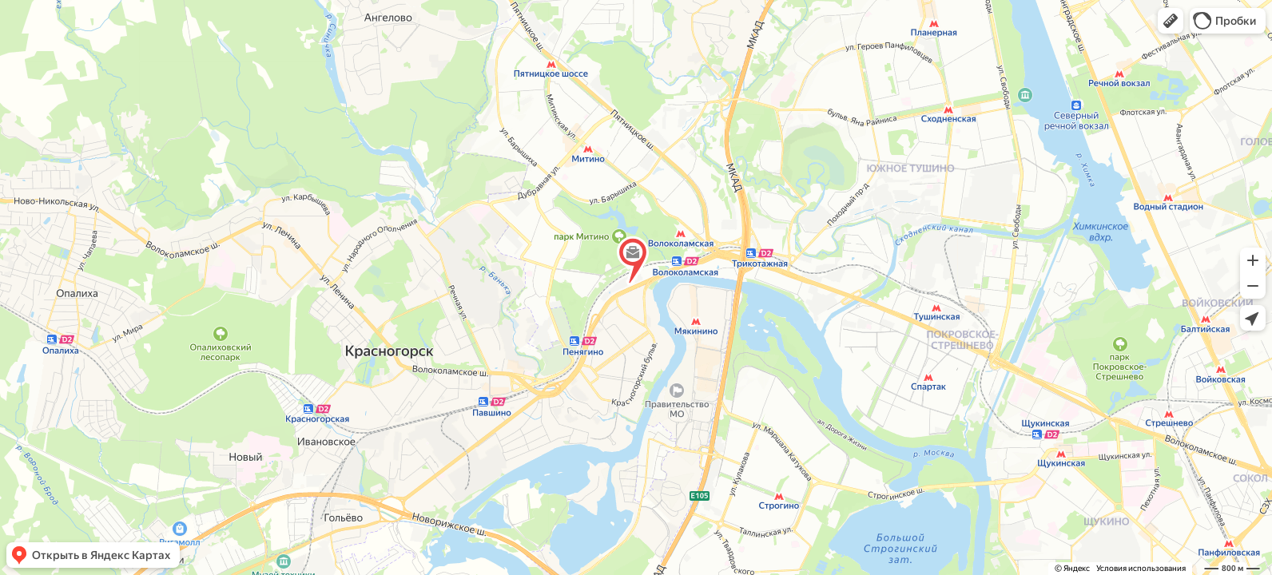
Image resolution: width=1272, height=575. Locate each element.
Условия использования (1141, 568)
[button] (1170, 21)
